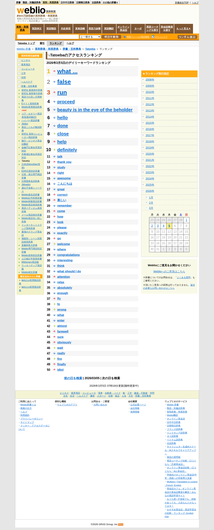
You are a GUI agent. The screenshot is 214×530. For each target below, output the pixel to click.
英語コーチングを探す (152, 28)
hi (58, 304)
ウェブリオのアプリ (67, 404)
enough (62, 293)
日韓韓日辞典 (83, 2)
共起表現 (66, 28)
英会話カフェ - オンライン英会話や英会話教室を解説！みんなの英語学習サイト (180, 492)
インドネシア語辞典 (177, 432)
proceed (66, 101)
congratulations (68, 254)
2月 (151, 202)
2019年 (150, 147)
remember (64, 205)
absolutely (64, 287)
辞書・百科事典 (72, 48)
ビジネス (25, 60)
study (61, 167)
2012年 (150, 104)
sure (60, 337)
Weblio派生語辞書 (31, 194)
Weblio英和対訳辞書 (32, 255)
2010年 (150, 91)
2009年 (150, 85)
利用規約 (24, 415)
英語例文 (37, 28)
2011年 (150, 98)
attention (63, 276)
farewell (62, 331)
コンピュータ (28, 69)
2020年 (150, 153)
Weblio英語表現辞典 (32, 204)
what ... (67, 71)
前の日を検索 (73, 378)
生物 (110, 396)
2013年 (150, 110)
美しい (61, 200)
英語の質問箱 (173, 457)
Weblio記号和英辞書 (32, 198)
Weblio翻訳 (172, 415)
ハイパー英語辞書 (31, 120)
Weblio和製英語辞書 (32, 201)
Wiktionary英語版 (30, 262)
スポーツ (101, 396)
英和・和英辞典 (51, 2)
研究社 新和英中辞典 (32, 93)
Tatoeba (90, 48)
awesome (64, 178)
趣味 (92, 396)
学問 (23, 77)
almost (62, 325)
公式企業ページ (138, 404)
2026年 (150, 190)
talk (59, 156)
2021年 (150, 159)
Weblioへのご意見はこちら (169, 271)
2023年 (150, 172)
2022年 (150, 166)
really (61, 353)
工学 (23, 73)
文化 (65, 396)
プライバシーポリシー (31, 418)
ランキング (56, 43)
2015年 (150, 122)
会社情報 (134, 408)
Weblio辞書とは (28, 404)
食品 (117, 396)
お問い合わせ (100, 404)
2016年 (150, 129)
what (60, 315)
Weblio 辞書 (24, 48)
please (62, 227)
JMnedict (26, 184)
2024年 (150, 178)
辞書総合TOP (182, 2)
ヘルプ (195, 2)
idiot (60, 369)
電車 (100, 393)
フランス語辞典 (175, 429)
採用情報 (134, 411)
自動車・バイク (113, 393)
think (60, 265)
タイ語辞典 (172, 436)
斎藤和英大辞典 (29, 245)
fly (59, 298)
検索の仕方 (26, 408)
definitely (67, 149)
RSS (121, 524)
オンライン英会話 (123, 28)
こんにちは (64, 183)
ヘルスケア (26, 82)
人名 (124, 396)
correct (62, 194)
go (59, 238)
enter (61, 320)
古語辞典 (96, 2)
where (61, 249)
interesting (65, 260)
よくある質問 (183, 277)
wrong (61, 309)
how (60, 216)
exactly (62, 233)
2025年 (150, 184)
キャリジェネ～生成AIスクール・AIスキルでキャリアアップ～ (180, 450)
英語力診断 (95, 28)
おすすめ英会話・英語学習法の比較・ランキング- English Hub (180, 513)
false (64, 81)
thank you (64, 162)
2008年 (150, 79)
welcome (63, 244)
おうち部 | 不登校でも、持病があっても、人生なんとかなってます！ (180, 502)
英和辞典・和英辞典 (47, 48)
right (60, 172)
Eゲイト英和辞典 (30, 103)
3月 (151, 207)
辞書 (18, 2)
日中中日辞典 (67, 2)
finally (61, 364)
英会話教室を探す (167, 28)
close (63, 133)
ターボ (138, 28)
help (61, 141)
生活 (72, 396)
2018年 (150, 141)
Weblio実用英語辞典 (32, 107)
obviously (64, 342)
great (61, 189)
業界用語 (25, 64)
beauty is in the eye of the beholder (94, 109)
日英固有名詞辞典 (31, 181)
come (61, 211)
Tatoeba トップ (26, 43)
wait (60, 347)
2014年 (150, 116)
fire (59, 358)
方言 (130, 396)
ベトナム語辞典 (175, 439)
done (62, 125)
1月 (151, 197)
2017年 (150, 135)
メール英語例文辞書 (32, 215)
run (62, 92)
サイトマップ (27, 422)
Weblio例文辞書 (29, 272)
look (60, 222)
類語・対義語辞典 (32, 2)
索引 (42, 43)
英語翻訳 (109, 28)
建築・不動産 (141, 393)
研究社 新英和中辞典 (32, 90)
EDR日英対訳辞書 (31, 171)
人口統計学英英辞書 (32, 258)
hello (62, 117)
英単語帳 (80, 28)
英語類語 (51, 28)
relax (60, 282)
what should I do (69, 271)
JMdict (25, 124)
